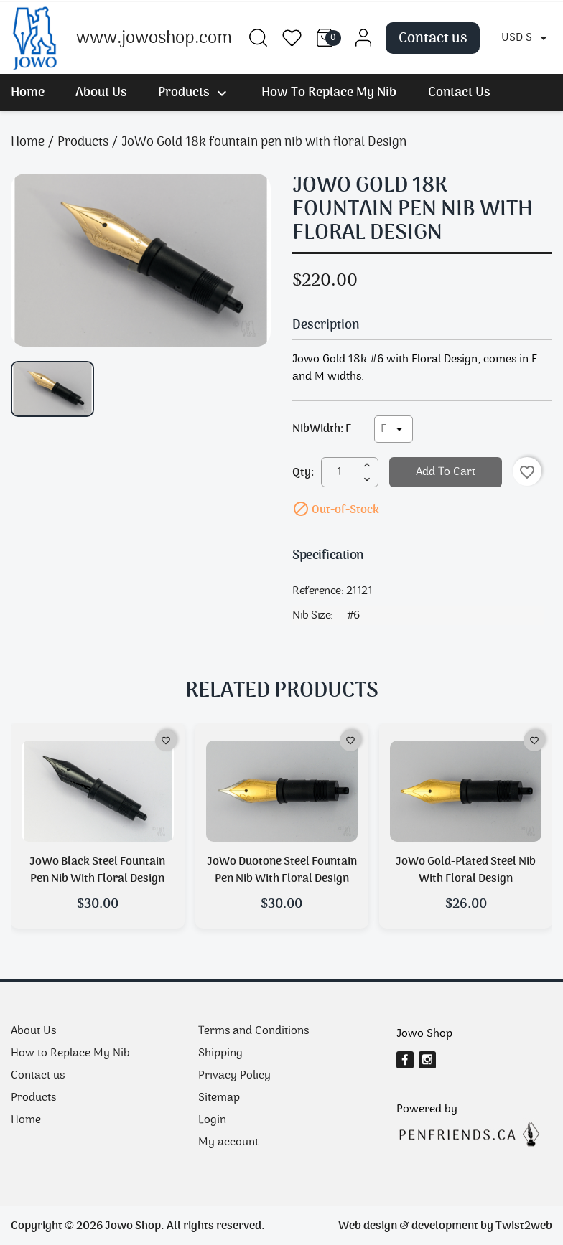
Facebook (409, 1062)
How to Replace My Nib (328, 92)
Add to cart (445, 472)
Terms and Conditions (253, 1031)
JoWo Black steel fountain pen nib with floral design (97, 869)
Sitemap (219, 1097)
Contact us (433, 38)
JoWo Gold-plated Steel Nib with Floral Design (466, 869)
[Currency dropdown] (526, 38)
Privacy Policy (234, 1075)
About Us (101, 92)
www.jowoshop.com (154, 38)
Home (28, 92)
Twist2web (523, 1225)
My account (228, 1142)
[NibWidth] (393, 429)
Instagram (431, 1062)
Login (212, 1120)
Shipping (220, 1053)
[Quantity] (339, 472)
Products (194, 92)
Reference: (317, 591)
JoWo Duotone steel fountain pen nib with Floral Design (282, 869)
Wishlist (292, 38)
